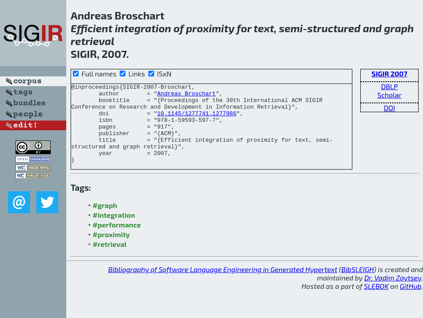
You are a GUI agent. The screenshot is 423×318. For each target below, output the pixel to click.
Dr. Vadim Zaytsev (392, 293)
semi (291, 28)
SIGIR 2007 (390, 73)
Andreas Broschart (186, 96)
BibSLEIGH (357, 285)
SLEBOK (376, 302)
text (263, 28)
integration (143, 28)
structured (334, 28)
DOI (389, 107)
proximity (210, 28)
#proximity (111, 250)
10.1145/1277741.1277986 (196, 120)
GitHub (411, 302)
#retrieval (110, 260)
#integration (114, 231)
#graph (105, 221)
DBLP (389, 86)
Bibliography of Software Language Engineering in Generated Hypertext (222, 285)
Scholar (389, 95)
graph (399, 28)
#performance (117, 240)
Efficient (92, 28)
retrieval (92, 40)
